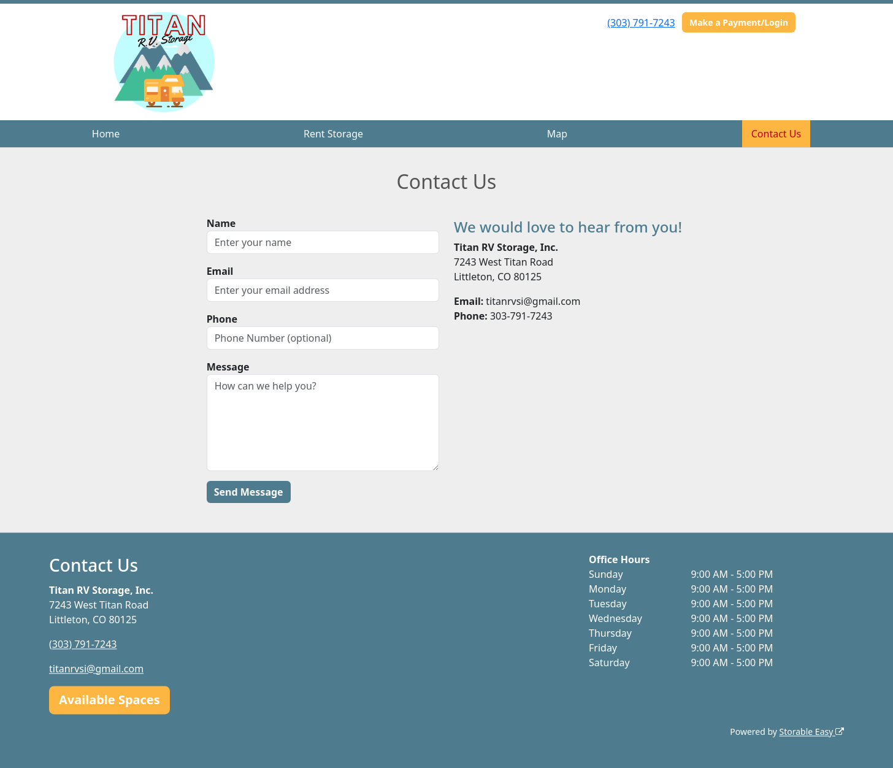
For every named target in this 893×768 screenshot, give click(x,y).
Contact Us (776, 133)
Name (221, 223)
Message (228, 367)
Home (106, 133)
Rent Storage (333, 133)
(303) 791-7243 (641, 22)
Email (220, 271)
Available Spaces (109, 699)
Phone (222, 319)
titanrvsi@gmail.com (96, 668)
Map (557, 133)
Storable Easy (812, 731)
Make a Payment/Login (738, 22)
